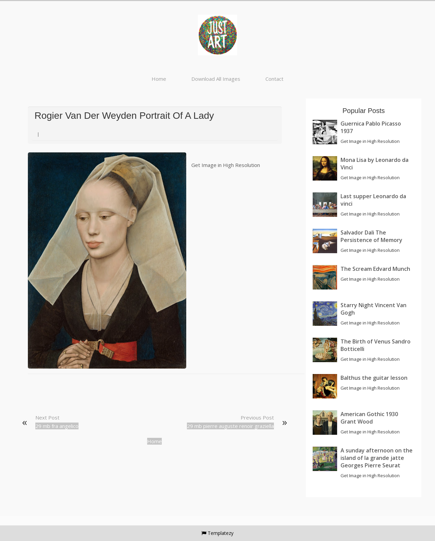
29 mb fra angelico (57, 426)
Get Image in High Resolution (225, 165)
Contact (274, 78)
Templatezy (220, 533)
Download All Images (215, 78)
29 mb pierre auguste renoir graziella (230, 426)
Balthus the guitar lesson (374, 377)
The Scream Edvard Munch (375, 269)
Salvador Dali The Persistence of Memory (371, 236)
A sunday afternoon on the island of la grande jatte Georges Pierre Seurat (377, 458)
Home (159, 78)
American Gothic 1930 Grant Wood (369, 417)
